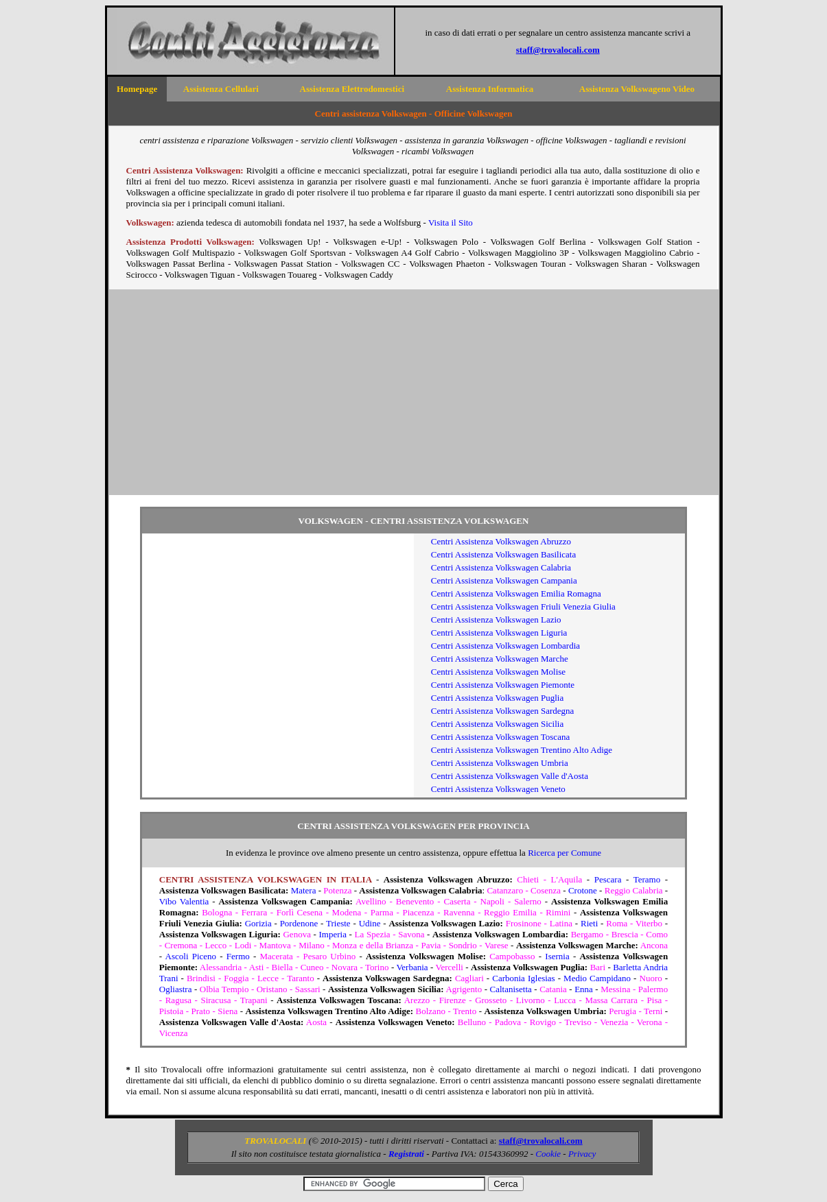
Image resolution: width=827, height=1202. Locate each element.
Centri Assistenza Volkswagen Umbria (499, 763)
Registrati (406, 1154)
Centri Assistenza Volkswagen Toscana (500, 737)
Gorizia (258, 923)
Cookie (548, 1154)
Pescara (608, 879)
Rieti (589, 923)
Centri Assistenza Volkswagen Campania (504, 580)
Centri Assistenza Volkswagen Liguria (499, 632)
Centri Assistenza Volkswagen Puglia (497, 698)
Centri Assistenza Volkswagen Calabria (501, 567)
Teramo (647, 879)
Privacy (582, 1154)
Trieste (338, 923)
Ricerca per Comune (564, 853)
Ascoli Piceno (191, 956)
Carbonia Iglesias (523, 978)
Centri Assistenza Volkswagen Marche (499, 658)
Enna (583, 989)
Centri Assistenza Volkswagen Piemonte (502, 685)
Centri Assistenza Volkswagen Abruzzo (501, 541)
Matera (303, 890)
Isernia (557, 956)
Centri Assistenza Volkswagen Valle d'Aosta (509, 776)
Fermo (238, 956)
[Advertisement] (414, 392)
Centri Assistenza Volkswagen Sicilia (497, 724)
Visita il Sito (450, 222)
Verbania (412, 967)
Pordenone (299, 923)
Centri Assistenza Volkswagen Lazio (496, 619)
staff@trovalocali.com (558, 50)
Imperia (333, 934)
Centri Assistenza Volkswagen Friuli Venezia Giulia (523, 606)
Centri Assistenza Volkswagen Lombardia (505, 645)
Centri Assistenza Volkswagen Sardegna (502, 711)
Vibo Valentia (184, 901)
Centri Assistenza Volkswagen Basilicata (503, 554)
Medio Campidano (597, 978)
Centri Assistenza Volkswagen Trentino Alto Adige (521, 750)
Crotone (582, 890)
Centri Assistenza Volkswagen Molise (498, 671)
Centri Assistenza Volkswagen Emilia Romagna (516, 593)
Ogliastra (175, 989)
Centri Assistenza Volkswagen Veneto (498, 789)
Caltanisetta (510, 989)
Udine (370, 923)
